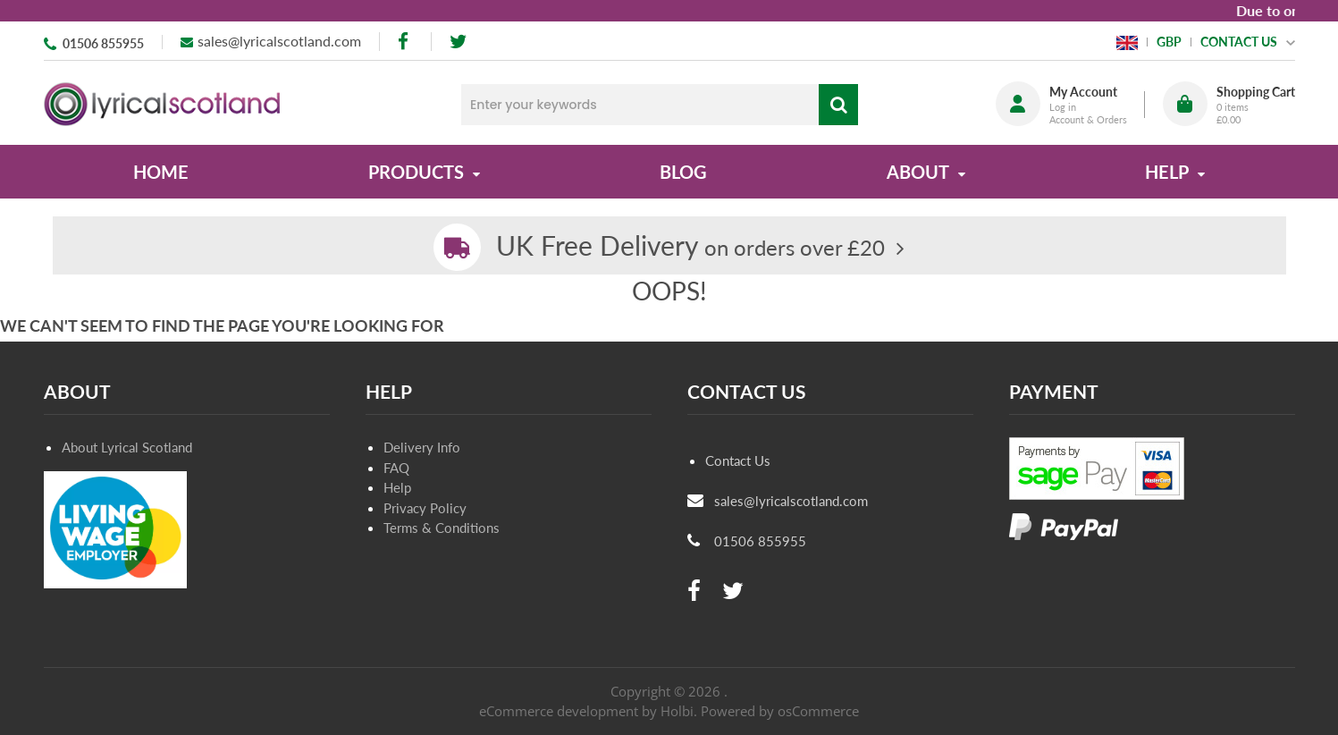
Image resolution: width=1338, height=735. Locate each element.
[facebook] (405, 41)
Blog (683, 171)
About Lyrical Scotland (127, 447)
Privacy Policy (425, 508)
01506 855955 (103, 43)
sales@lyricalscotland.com (279, 40)
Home (161, 171)
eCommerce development (558, 711)
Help (397, 487)
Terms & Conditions (441, 528)
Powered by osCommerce (780, 711)
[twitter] (458, 41)
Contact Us (737, 460)
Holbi (677, 711)
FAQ (396, 468)
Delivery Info (421, 447)
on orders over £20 (690, 247)
